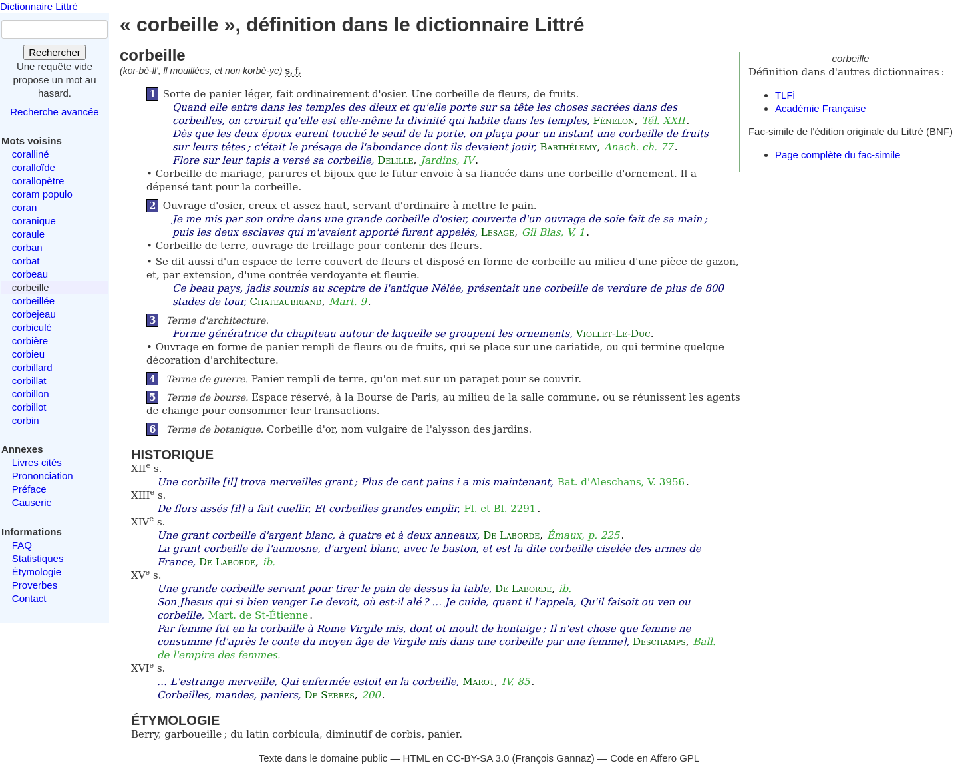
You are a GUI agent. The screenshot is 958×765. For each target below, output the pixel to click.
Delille (395, 160)
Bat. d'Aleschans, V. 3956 (621, 482)
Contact (29, 598)
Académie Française (820, 108)
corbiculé (32, 327)
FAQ (22, 545)
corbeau (30, 274)
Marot (478, 682)
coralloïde (33, 167)
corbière (30, 340)
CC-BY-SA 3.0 (478, 758)
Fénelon (614, 121)
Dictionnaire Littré (39, 6)
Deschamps (659, 642)
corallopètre (38, 180)
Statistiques (38, 558)
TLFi (785, 95)
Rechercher (54, 52)
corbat (26, 260)
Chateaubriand (286, 302)
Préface (29, 489)
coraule (28, 234)
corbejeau (34, 314)
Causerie (32, 502)
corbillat (29, 380)
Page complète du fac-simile (837, 154)
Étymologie (36, 571)
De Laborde (511, 535)
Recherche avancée (54, 111)
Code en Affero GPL (654, 758)
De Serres (329, 695)
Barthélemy (568, 147)
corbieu (28, 354)
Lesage (497, 232)
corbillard (32, 367)
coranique (34, 220)
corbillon (30, 393)
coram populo (42, 194)
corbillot (29, 407)
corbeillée (33, 300)
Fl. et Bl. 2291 (500, 509)
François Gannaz (553, 758)
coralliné (30, 154)
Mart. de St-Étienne (258, 615)
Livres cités (37, 462)
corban (27, 247)
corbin (25, 420)
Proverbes (34, 585)
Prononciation (42, 475)
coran (24, 207)
